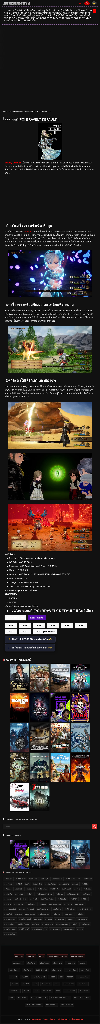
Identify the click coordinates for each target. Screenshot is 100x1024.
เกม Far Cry (68, 904)
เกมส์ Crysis (56, 914)
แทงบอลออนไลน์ (82, 977)
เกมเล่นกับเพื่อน (37, 929)
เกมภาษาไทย (37, 884)
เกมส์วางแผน (8, 884)
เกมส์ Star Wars (19, 904)
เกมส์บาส (80, 929)
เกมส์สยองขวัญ (64, 884)
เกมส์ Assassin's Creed (44, 894)
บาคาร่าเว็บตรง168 (38, 977)
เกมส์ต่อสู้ (75, 884)
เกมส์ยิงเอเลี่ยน (62, 899)
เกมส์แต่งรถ (80, 914)
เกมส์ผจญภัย (44, 879)
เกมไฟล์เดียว (8, 879)
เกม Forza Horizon (43, 909)
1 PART (11, 625)
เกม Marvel (7, 899)
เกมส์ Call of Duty (21, 899)
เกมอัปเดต (35, 924)
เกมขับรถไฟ (34, 899)
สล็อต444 (14, 977)
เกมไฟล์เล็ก (7, 889)
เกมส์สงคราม (30, 889)
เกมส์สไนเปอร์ (24, 929)
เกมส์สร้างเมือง (42, 889)
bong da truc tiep (81, 997)
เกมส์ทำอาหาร (68, 914)
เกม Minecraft (59, 919)
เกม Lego (43, 904)
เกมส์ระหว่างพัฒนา (10, 934)
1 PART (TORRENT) (45, 632)
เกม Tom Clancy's (62, 924)
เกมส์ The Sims (70, 909)
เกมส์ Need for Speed (26, 909)
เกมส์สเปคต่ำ (88, 879)
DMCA (41, 956)
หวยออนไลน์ (85, 970)
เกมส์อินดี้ (19, 884)
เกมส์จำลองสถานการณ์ (73, 879)
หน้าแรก (5, 111)
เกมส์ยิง (27, 884)
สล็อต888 (26, 984)
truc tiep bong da (38, 997)
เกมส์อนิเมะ (87, 889)
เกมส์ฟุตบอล (19, 894)
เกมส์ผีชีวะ (84, 899)
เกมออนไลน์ (8, 914)
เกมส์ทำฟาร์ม (54, 889)
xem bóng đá (51, 1004)
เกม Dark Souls (55, 929)
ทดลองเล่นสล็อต (70, 970)
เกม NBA (71, 919)
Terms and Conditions (57, 956)
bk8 (61, 977)
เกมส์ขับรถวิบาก (9, 924)
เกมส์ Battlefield (43, 914)
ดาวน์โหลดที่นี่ (36, 618)
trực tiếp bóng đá (33, 1004)
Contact (31, 956)
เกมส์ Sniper (86, 924)
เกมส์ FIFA (73, 899)
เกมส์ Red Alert (69, 929)
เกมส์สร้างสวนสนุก (10, 929)
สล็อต (35, 984)
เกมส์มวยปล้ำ (32, 904)
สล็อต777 (25, 977)
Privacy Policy (77, 956)
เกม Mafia (18, 914)
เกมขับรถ (77, 889)
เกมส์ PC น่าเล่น (20, 879)
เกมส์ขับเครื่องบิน (23, 924)
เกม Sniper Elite (47, 924)
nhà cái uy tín (67, 1004)
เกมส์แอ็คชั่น (33, 879)
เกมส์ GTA (7, 904)
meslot (83, 963)
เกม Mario (48, 919)
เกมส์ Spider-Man (55, 904)
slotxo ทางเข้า (42, 970)
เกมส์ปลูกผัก (8, 894)
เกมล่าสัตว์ (74, 924)
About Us (19, 956)
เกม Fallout (38, 919)
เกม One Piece (30, 914)
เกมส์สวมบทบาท (16, 111)
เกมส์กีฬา (85, 884)
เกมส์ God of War (10, 919)
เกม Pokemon (80, 904)
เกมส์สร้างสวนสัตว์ (25, 919)
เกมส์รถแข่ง (18, 889)
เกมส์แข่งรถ (86, 894)
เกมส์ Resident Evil (73, 894)
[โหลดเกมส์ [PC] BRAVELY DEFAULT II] (50, 296)
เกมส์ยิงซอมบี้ (66, 889)
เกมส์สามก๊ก (59, 894)
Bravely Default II (13, 163)
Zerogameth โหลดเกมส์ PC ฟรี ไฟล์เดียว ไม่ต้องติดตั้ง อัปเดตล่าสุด (57, 1019)
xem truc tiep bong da (60, 997)
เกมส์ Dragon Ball (10, 909)
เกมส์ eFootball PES (84, 909)
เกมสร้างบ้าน (57, 909)
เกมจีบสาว (30, 894)
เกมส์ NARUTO (82, 919)
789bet (52, 977)
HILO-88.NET (17, 963)
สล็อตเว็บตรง (31, 963)
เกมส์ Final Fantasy (47, 899)
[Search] (87, 3)
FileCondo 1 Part (15, 618)
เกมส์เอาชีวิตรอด (50, 884)
